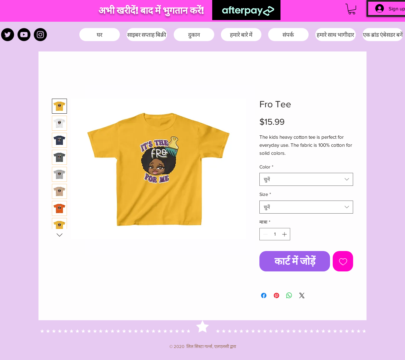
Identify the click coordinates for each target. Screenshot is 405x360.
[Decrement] (264, 234)
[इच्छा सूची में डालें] (343, 261)
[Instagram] (40, 34)
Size (265, 194)
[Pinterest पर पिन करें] (276, 295)
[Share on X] (302, 295)
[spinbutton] (275, 234)
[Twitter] (7, 34)
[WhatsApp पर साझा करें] (289, 295)
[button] (351, 9)
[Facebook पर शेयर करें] (264, 295)
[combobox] (306, 179)
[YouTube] (23, 34)
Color (266, 166)
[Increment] (285, 234)
